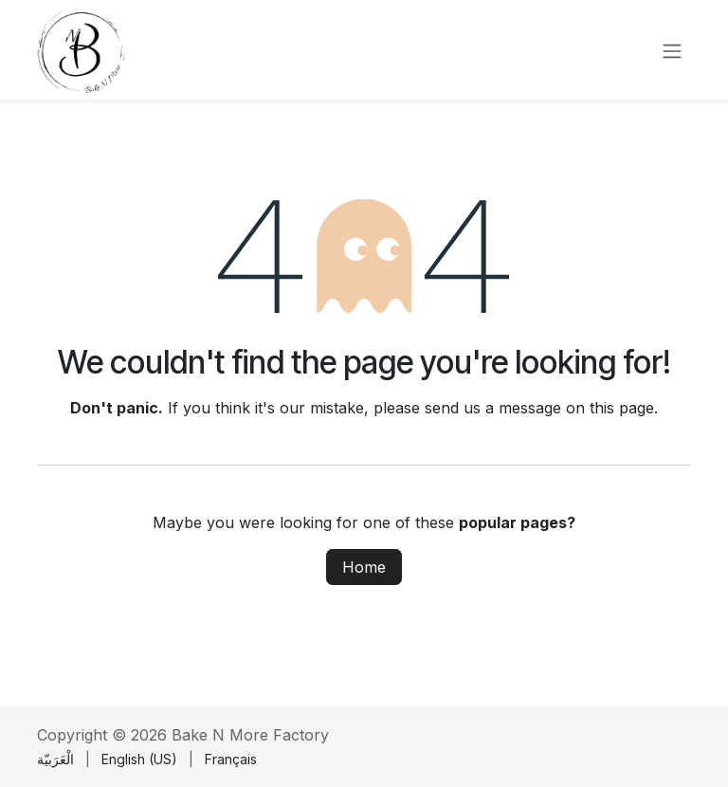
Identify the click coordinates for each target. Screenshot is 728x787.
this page (622, 407)
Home (364, 567)
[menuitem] (55, 759)
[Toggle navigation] (672, 50)
